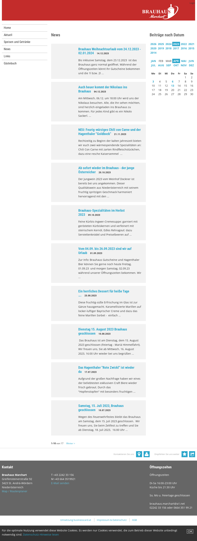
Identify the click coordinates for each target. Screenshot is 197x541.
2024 (168, 44)
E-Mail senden (60, 483)
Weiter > (70, 443)
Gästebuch (10, 63)
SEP (168, 65)
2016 (184, 48)
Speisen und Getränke (17, 42)
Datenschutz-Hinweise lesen (41, 534)
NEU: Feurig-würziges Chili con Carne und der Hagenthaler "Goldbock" (109, 132)
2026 (153, 44)
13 (172, 86)
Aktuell (8, 35)
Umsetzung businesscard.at (75, 520)
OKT (176, 65)
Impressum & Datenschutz (112, 520)
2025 (161, 44)
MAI (183, 61)
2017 (176, 48)
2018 (168, 48)
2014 (153, 52)
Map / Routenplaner (14, 491)
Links (7, 56)
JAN (153, 61)
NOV (184, 65)
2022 (184, 44)
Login (192, 3)
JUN (191, 61)
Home (7, 28)
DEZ (191, 65)
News (7, 49)
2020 (153, 48)
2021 (191, 44)
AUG (161, 65)
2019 (161, 48)
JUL (153, 65)
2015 (191, 48)
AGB (134, 520)
